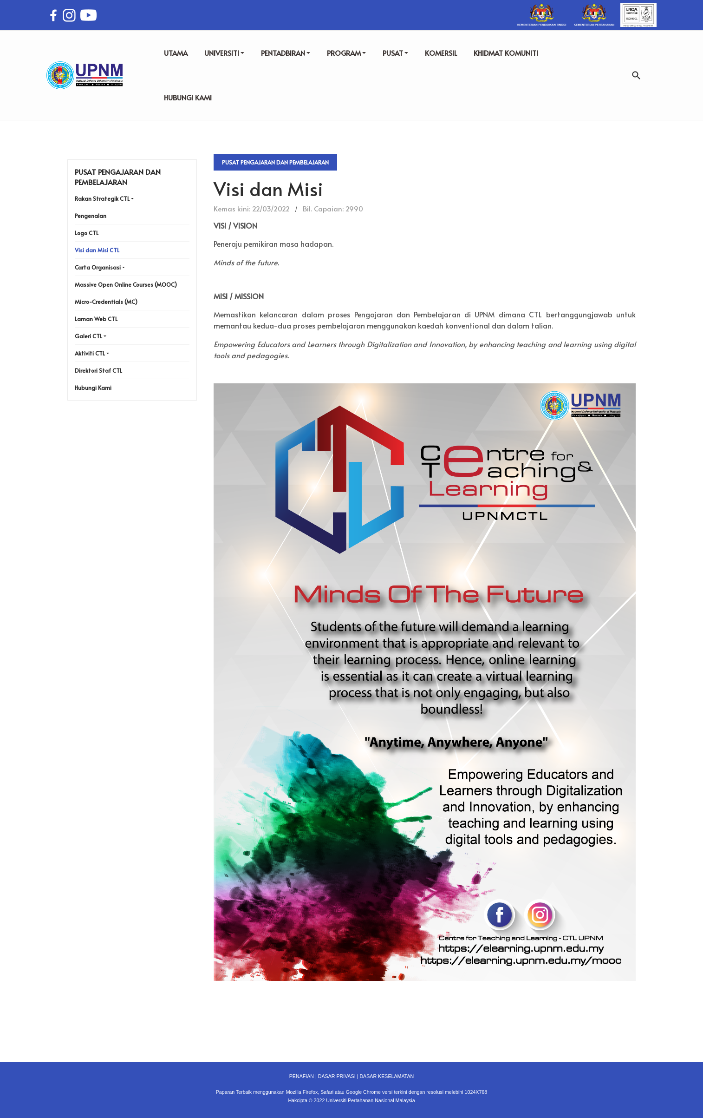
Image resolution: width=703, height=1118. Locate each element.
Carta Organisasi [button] (98, 267)
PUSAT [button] (395, 53)
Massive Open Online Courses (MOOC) (126, 284)
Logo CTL (86, 233)
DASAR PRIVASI (337, 1076)
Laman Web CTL (96, 318)
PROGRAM (346, 53)
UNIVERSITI (224, 53)
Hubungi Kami (93, 387)
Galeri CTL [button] (88, 336)
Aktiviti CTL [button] (90, 353)
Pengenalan (90, 215)
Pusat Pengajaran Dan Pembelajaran (275, 162)
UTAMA (176, 53)
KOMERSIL (441, 53)
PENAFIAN (301, 1076)
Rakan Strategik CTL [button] (102, 198)
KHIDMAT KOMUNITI (506, 53)
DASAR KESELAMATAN (386, 1076)
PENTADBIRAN (285, 53)
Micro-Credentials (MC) (106, 301)
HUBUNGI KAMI (188, 97)
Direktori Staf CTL (98, 370)
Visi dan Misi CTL (97, 250)
